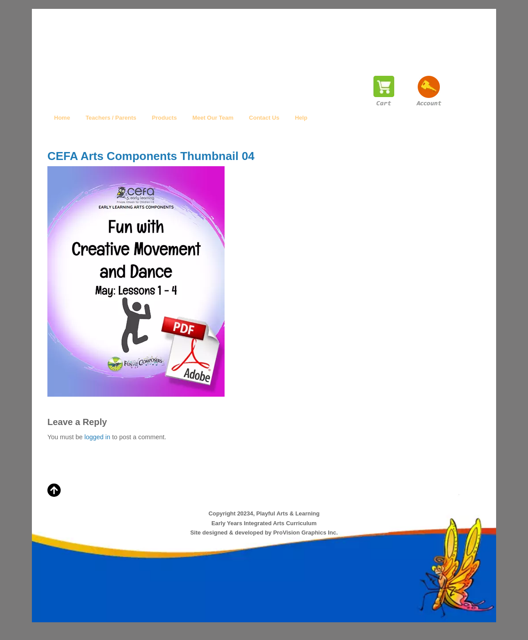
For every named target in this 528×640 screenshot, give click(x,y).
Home (62, 117)
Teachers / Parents (110, 117)
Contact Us (264, 117)
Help (301, 117)
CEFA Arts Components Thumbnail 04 (151, 156)
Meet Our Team (212, 117)
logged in (97, 437)
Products (164, 117)
